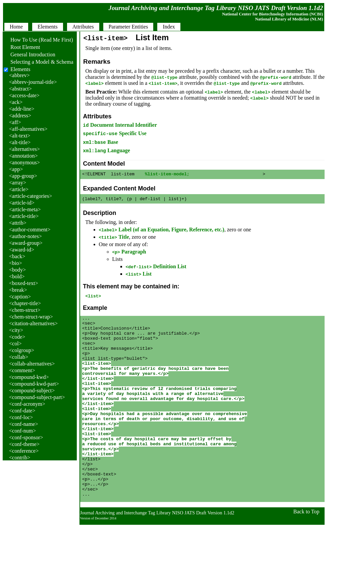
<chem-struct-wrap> (31, 317)
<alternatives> (24, 149)
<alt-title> (20, 142)
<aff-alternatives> (28, 129)
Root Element (22, 47)
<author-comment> (29, 229)
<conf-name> (23, 424)
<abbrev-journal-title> (33, 82)
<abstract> (20, 89)
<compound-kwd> (29, 377)
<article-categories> (30, 196)
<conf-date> (22, 410)
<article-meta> (25, 209)
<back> (17, 256)
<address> (20, 115)
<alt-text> (19, 135)
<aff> (15, 122)
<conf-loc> (21, 417)
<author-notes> (25, 236)
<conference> (24, 451)
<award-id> (21, 249)
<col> (15, 343)
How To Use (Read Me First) (38, 40)
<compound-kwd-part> (34, 384)
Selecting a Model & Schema (38, 62)
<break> (18, 290)
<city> (16, 330)
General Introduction (29, 54)
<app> (16, 169)
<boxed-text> (23, 283)
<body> (17, 270)
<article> (19, 189)
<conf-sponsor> (26, 437)
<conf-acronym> (27, 404)
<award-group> (26, 243)
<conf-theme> (24, 444)
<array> (17, 182)
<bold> (17, 276)
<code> (17, 337)
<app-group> (23, 176)
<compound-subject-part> (37, 397)
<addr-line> (21, 109)
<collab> (18, 357)
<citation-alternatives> (33, 323)
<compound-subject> (32, 390)
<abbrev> (19, 75)
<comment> (22, 370)
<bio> (15, 263)
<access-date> (24, 95)
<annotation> (23, 156)
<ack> (15, 102)
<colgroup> (21, 350)
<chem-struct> (25, 310)
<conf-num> (22, 431)
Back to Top (306, 551)
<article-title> (24, 216)
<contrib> (19, 457)
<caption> (20, 296)
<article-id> (22, 203)
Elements (20, 69)
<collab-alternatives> (32, 363)
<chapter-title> (25, 303)
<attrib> (17, 223)
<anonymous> (24, 162)
